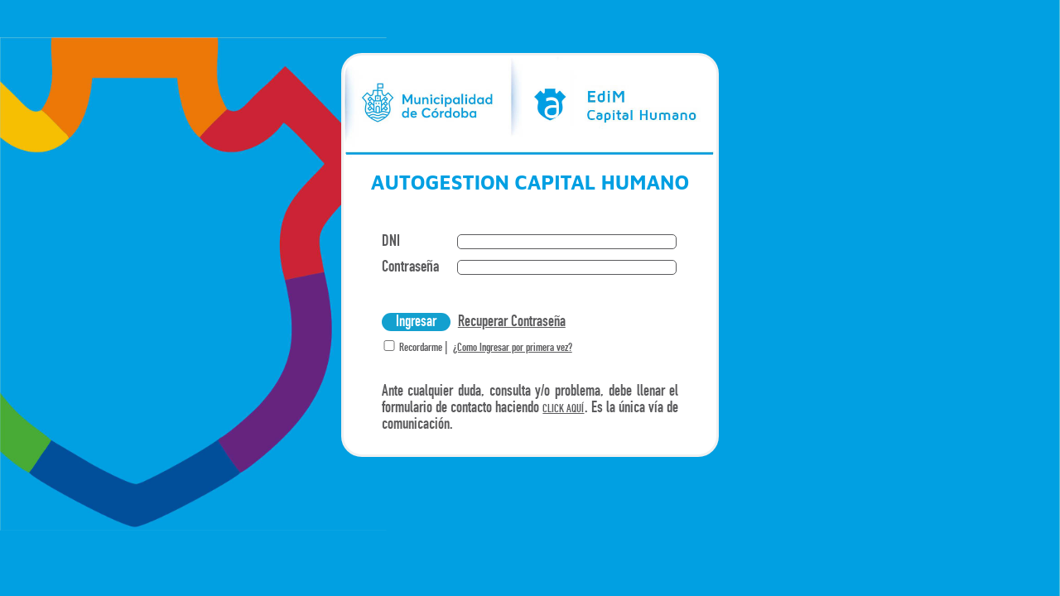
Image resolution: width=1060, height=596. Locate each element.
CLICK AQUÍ (563, 409)
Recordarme (419, 348)
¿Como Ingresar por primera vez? (512, 348)
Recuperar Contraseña (512, 322)
